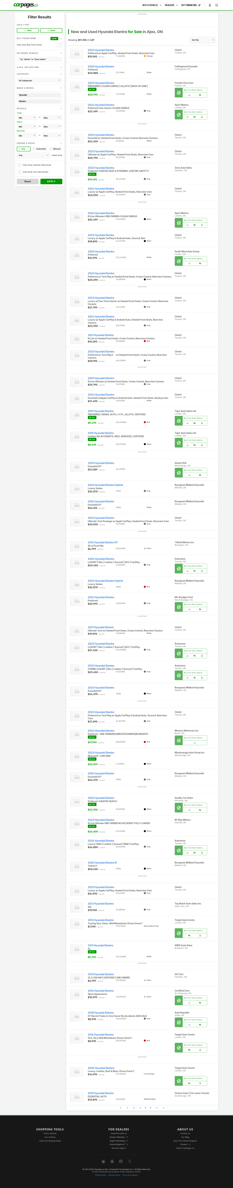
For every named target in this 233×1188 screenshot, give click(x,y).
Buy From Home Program (185, 1141)
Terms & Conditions (130, 1175)
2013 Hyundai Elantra (101, 974)
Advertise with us (119, 1133)
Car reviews (49, 1137)
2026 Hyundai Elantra (101, 501)
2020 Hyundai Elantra (101, 251)
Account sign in (119, 1148)
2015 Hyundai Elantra (101, 433)
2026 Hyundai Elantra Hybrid (105, 485)
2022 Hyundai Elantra (101, 50)
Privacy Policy (100, 1175)
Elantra (39, 101)
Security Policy (114, 1175)
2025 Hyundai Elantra (101, 66)
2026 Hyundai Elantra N (102, 862)
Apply (51, 181)
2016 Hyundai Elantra (101, 990)
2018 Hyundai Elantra (101, 1012)
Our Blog (185, 1137)
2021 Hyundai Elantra (101, 335)
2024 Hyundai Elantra (101, 104)
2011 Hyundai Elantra (100, 945)
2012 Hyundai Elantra (101, 920)
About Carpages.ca (185, 1148)
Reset (27, 181)
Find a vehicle (50, 1133)
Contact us (185, 1133)
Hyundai (39, 95)
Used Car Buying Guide (50, 1141)
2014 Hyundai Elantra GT (103, 542)
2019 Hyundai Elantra (101, 411)
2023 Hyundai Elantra (101, 83)
